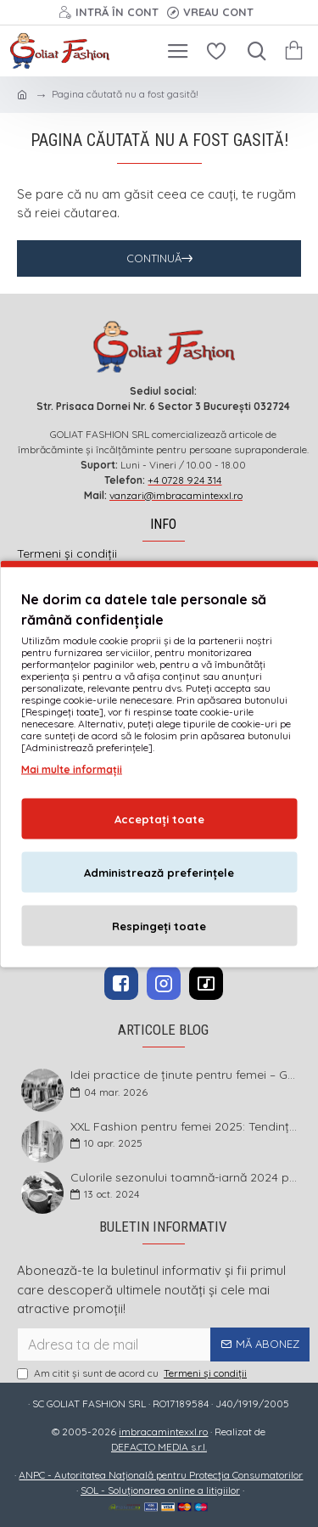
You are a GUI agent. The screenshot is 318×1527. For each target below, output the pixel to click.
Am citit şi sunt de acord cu (133, 1373)
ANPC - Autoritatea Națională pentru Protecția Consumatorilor (161, 1474)
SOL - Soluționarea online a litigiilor (160, 1490)
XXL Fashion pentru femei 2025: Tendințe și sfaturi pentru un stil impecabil (184, 1126)
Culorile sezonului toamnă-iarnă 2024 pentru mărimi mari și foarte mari (184, 1177)
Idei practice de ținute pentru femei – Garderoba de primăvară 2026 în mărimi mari (184, 1075)
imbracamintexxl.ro (163, 1431)
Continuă (153, 258)
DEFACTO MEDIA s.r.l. (159, 1446)
